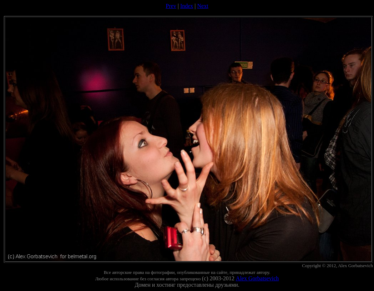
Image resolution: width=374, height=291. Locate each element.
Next (202, 6)
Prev (171, 6)
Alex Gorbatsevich (257, 278)
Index (186, 6)
